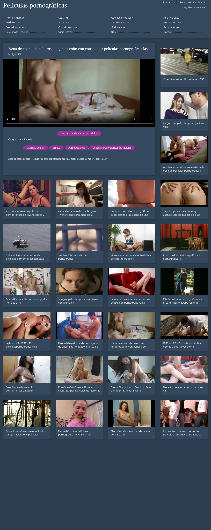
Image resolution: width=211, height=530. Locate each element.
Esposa (56, 147)
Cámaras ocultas (36, 147)
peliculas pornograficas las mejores (112, 147)
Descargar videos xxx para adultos (79, 133)
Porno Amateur (76, 147)
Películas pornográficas (35, 5)
